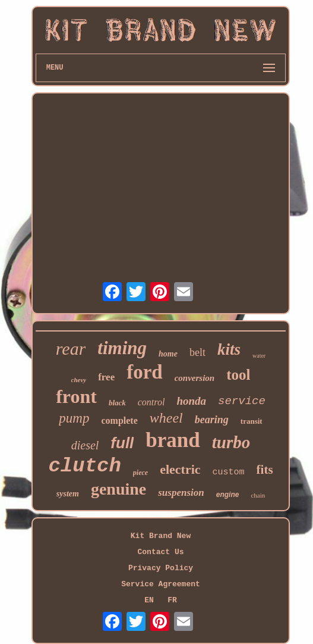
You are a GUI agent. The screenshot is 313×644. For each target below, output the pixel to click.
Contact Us (160, 552)
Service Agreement (160, 584)
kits (229, 349)
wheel (166, 418)
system (67, 493)
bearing (212, 420)
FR (172, 600)
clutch (84, 466)
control (151, 402)
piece (140, 472)
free (106, 377)
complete (119, 420)
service (241, 401)
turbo (231, 442)
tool (238, 375)
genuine (118, 489)
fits (265, 469)
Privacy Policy (160, 568)
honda (191, 401)
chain (258, 495)
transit (252, 421)
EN (149, 600)
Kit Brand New (161, 536)
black (117, 402)
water (258, 355)
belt (197, 352)
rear (71, 348)
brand (173, 440)
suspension (181, 492)
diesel (85, 445)
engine (227, 494)
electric (180, 469)
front (76, 396)
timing (122, 347)
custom (229, 472)
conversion (195, 378)
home (168, 353)
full (122, 443)
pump (74, 418)
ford (145, 372)
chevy (79, 379)
